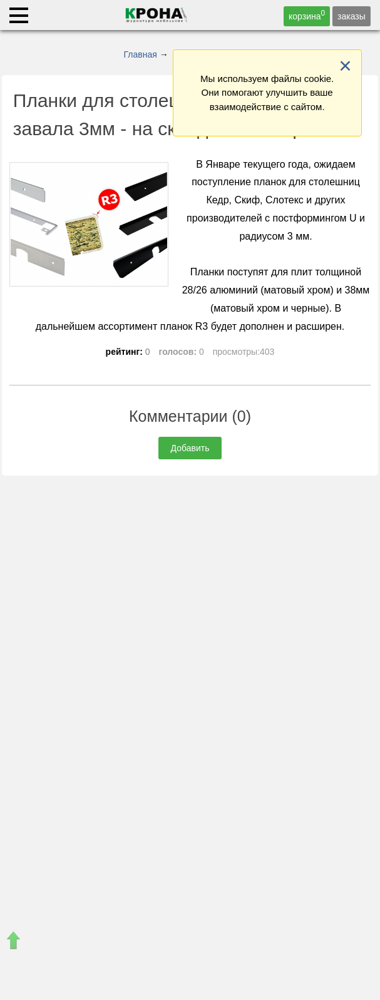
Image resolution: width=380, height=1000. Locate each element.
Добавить (190, 448)
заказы (351, 16)
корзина (307, 15)
